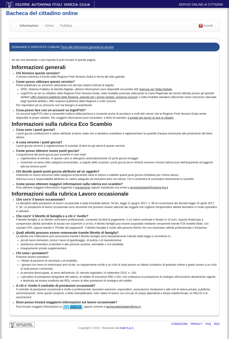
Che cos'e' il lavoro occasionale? (40, 199)
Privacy (197, 324)
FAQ (209, 324)
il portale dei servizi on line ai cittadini (151, 117)
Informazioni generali (39, 67)
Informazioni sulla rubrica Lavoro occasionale (70, 194)
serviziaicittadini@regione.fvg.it (149, 187)
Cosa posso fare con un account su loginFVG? (51, 110)
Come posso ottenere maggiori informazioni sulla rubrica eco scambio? (69, 184)
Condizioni (179, 324)
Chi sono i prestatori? (32, 253)
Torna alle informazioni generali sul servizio (87, 47)
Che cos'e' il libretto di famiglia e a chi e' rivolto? (52, 216)
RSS (217, 324)
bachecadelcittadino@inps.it (123, 306)
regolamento (82, 187)
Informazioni (29, 25)
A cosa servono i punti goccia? (39, 142)
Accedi (206, 26)
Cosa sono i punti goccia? (35, 129)
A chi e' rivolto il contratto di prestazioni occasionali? (55, 285)
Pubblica (66, 25)
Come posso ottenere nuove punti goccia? (47, 151)
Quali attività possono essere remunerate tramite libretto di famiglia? (67, 232)
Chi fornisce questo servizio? (38, 73)
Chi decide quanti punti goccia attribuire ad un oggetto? (58, 171)
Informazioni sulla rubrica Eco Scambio (62, 124)
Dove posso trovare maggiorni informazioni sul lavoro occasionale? (66, 302)
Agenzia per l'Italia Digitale (155, 89)
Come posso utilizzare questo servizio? (45, 81)
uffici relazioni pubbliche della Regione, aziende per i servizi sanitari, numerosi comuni (84, 97)
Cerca (49, 25)
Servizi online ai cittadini (201, 4)
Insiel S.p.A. (126, 328)
